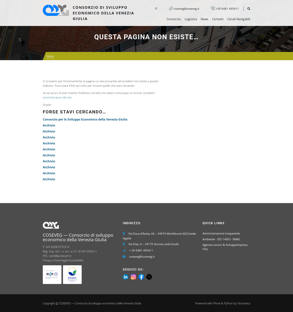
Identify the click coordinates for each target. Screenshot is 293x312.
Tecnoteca (243, 303)
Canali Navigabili (238, 19)
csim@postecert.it (60, 256)
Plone (216, 303)
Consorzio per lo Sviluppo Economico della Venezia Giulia (85, 119)
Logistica (191, 19)
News (204, 19)
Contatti (217, 19)
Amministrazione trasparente (221, 233)
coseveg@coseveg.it (182, 8)
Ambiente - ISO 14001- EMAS (221, 239)
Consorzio (173, 19)
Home (50, 56)
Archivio (49, 125)
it (156, 8)
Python (228, 303)
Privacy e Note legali (55, 260)
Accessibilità (75, 260)
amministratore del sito (57, 97)
